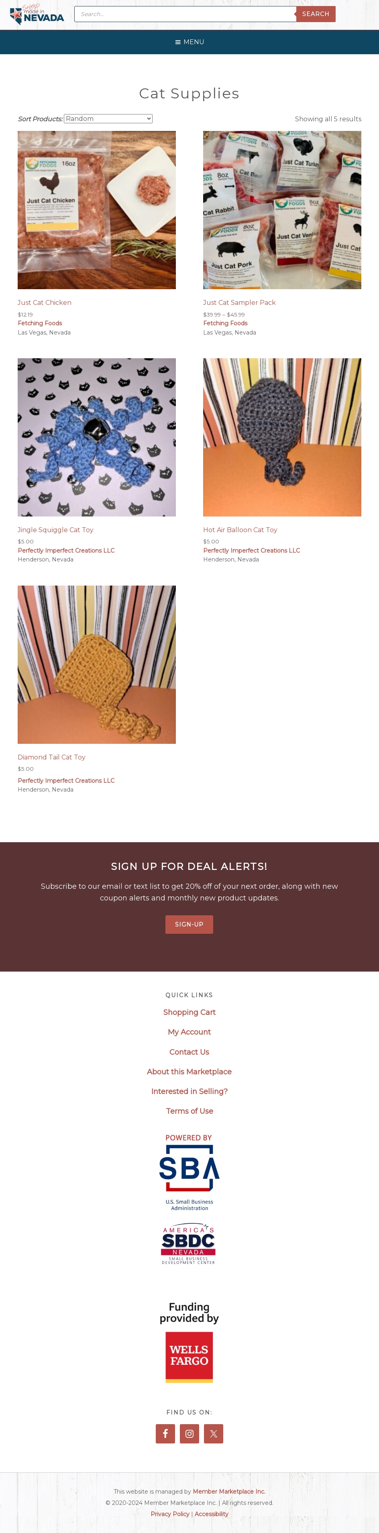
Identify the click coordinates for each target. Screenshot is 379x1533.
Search (316, 14)
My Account (189, 1032)
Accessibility (211, 1514)
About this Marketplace (189, 1072)
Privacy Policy (170, 1514)
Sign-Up (189, 924)
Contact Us (189, 1052)
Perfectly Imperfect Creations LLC (66, 550)
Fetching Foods (40, 323)
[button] (193, 40)
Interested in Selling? (189, 1091)
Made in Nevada (37, 15)
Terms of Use (189, 1111)
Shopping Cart (189, 1012)
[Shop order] (108, 118)
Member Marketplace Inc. (229, 1491)
